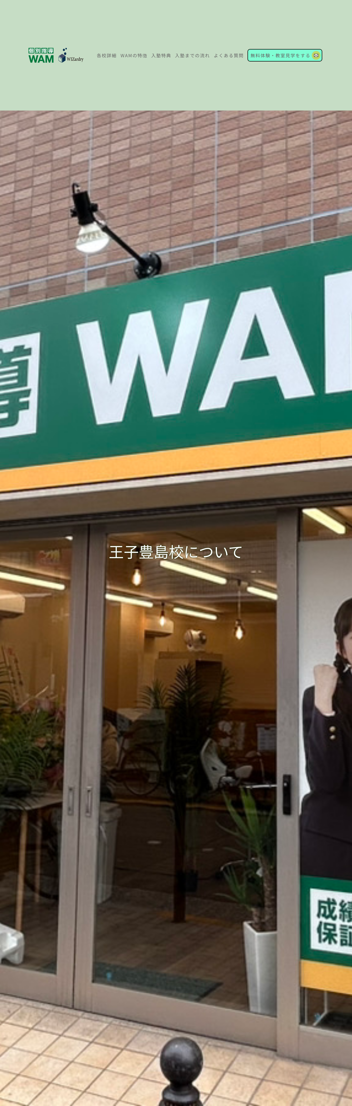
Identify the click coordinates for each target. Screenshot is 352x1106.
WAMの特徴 (134, 55)
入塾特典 (161, 55)
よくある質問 (229, 55)
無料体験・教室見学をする (280, 55)
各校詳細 (107, 55)
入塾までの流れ (192, 55)
